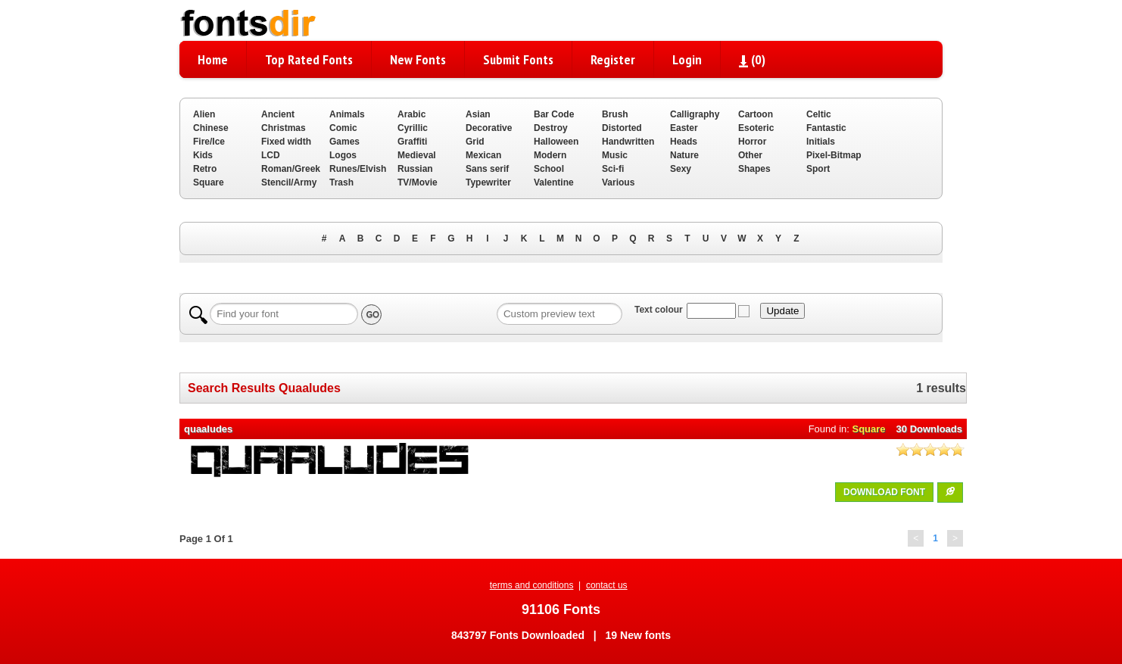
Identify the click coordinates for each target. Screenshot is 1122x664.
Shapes (754, 169)
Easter (684, 128)
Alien (204, 114)
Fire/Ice (209, 141)
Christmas (283, 128)
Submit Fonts (518, 59)
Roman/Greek (290, 169)
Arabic (411, 114)
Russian (415, 169)
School (549, 169)
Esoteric (756, 128)
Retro (205, 169)
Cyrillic (412, 128)
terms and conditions (532, 585)
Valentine (554, 182)
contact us (607, 585)
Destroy (551, 128)
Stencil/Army (288, 182)
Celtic (818, 114)
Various (618, 182)
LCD (270, 155)
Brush (615, 114)
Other (750, 155)
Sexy (680, 169)
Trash (341, 182)
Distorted (622, 128)
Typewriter (488, 182)
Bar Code (554, 114)
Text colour (658, 309)
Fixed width (286, 141)
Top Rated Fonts (309, 59)
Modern (550, 155)
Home (213, 59)
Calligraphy (694, 114)
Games (344, 141)
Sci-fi (613, 169)
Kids (203, 155)
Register (613, 59)
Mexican (483, 155)
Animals (347, 114)
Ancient (278, 114)
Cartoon (755, 114)
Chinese (211, 128)
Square (208, 182)
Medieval (416, 155)
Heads (683, 141)
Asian (478, 114)
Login (687, 59)
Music (615, 155)
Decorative (489, 128)
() (752, 59)
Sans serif (487, 169)
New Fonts (418, 59)
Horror (752, 141)
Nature (684, 155)
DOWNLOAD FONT (884, 492)
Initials (820, 141)
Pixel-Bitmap (834, 155)
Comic (343, 128)
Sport (818, 169)
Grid (475, 141)
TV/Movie (417, 182)
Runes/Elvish (357, 169)
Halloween (556, 141)
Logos (343, 155)
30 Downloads (929, 429)
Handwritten (628, 141)
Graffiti (412, 141)
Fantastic (826, 128)
